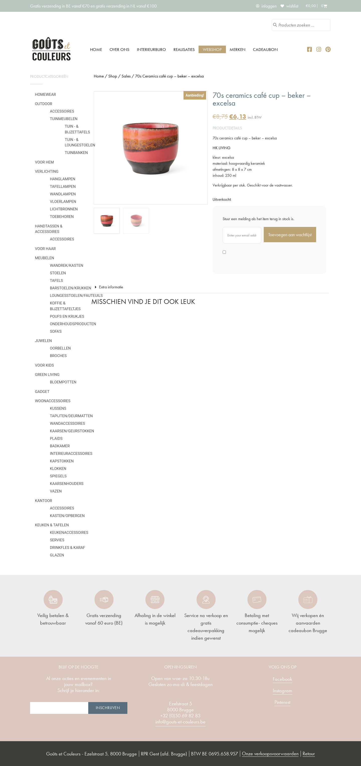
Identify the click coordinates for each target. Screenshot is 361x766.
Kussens (58, 408)
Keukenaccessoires (69, 532)
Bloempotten (63, 382)
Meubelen (44, 258)
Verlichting (47, 171)
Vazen (56, 491)
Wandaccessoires (67, 423)
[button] (210, 287)
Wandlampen (63, 194)
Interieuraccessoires (71, 453)
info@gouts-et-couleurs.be (180, 721)
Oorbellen (60, 348)
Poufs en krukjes (67, 316)
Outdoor (43, 104)
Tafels (56, 280)
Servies (57, 540)
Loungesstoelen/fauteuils (76, 295)
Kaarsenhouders (66, 483)
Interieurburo (151, 49)
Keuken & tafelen (52, 525)
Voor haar (45, 248)
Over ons (119, 49)
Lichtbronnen (64, 209)
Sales (126, 76)
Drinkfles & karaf (67, 547)
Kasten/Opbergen (67, 516)
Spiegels (58, 476)
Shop (112, 76)
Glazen (57, 555)
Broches (58, 356)
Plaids (56, 438)
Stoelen (58, 273)
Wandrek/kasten (66, 265)
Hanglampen (62, 179)
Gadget (42, 391)
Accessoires (62, 111)
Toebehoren (62, 216)
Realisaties (184, 49)
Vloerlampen (63, 201)
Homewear (45, 94)
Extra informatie (111, 287)
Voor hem (44, 162)
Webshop (212, 49)
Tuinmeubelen (63, 119)
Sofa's (56, 331)
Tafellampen (63, 186)
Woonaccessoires (52, 401)
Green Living (47, 374)
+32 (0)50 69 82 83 (180, 715)
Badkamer (60, 446)
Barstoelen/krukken (70, 288)
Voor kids (44, 365)
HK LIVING (221, 147)
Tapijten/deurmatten (71, 416)
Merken (237, 49)
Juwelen (43, 340)
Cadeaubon (265, 49)
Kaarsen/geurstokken (72, 431)
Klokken (58, 468)
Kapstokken (62, 461)
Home (96, 49)
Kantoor (43, 500)
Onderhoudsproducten (73, 324)
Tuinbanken (76, 152)
